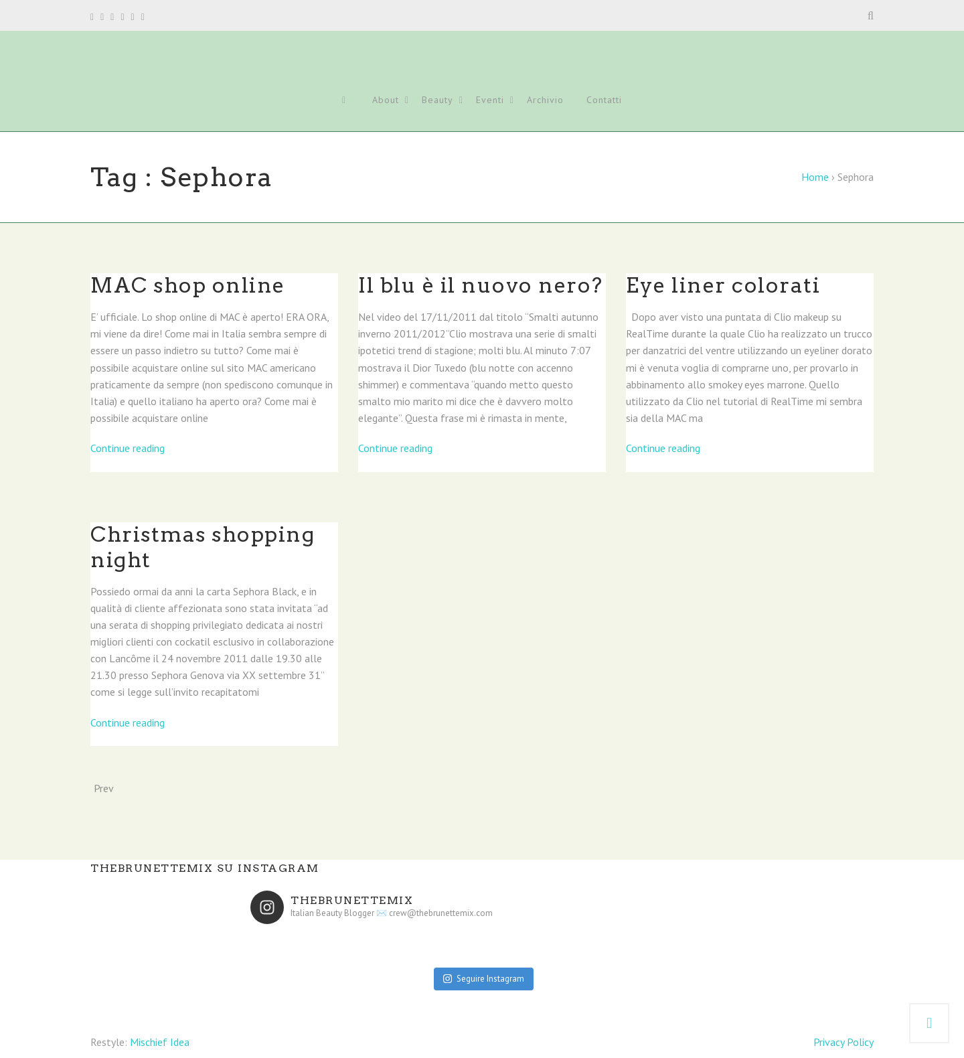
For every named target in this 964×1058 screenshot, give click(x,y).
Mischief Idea (159, 1042)
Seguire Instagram (483, 978)
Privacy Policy (843, 1042)
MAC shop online (187, 285)
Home (815, 176)
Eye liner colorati (723, 285)
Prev (104, 788)
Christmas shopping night (202, 547)
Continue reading (127, 448)
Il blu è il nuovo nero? (480, 285)
